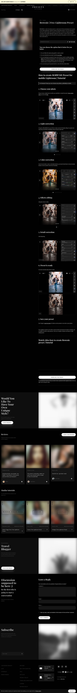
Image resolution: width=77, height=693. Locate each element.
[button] (71, 10)
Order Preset (31, 5)
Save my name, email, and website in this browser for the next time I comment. (57, 612)
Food (49, 5)
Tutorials (22, 5)
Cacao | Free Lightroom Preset (34, 529)
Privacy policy (38, 691)
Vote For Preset (7, 568)
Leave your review (68, 434)
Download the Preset (58, 69)
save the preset (47, 323)
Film (61, 5)
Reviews (22, 665)
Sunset (43, 5)
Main (40, 20)
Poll (21, 671)
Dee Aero (63, 679)
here (47, 94)
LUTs (15, 5)
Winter (66, 5)
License (22, 683)
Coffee (72, 5)
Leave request (7, 422)
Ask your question (25, 668)
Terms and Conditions (26, 680)
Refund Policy (24, 686)
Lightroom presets (6, 5)
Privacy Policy (24, 677)
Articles (22, 674)
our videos (60, 55)
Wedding (55, 5)
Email (40, 605)
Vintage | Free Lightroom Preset (59, 529)
